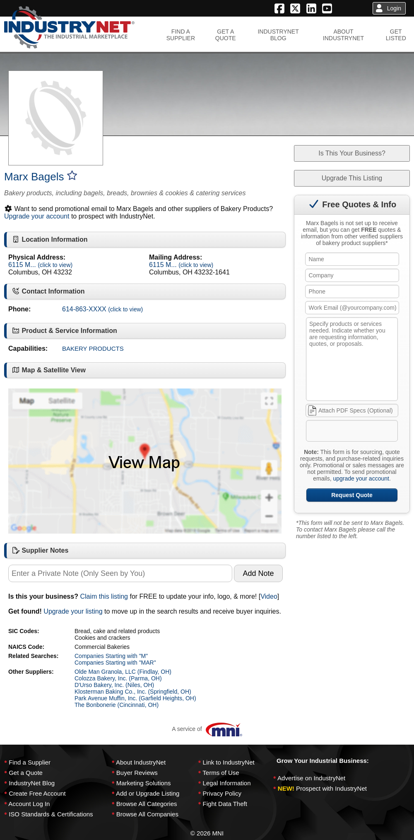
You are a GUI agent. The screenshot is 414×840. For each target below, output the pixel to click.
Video (268, 596)
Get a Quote (26, 772)
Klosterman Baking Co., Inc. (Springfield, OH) (133, 691)
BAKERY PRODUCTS (93, 348)
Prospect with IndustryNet (331, 788)
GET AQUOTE (225, 34)
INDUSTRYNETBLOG (278, 34)
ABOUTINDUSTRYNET (343, 34)
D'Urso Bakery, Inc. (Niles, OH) (114, 685)
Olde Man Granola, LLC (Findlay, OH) (123, 671)
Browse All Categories (146, 803)
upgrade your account (361, 478)
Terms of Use (220, 772)
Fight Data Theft (225, 803)
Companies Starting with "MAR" (115, 662)
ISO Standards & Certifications (51, 814)
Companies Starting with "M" (111, 656)
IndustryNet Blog (32, 783)
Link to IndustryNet (229, 762)
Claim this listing (104, 596)
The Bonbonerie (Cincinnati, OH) (117, 705)
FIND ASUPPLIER (180, 34)
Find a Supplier (30, 762)
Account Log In (29, 803)
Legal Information (227, 783)
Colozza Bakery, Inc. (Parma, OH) (118, 678)
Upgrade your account (36, 216)
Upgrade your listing (72, 611)
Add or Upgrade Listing (147, 793)
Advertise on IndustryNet (311, 778)
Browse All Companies (147, 814)
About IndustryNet (141, 762)
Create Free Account (37, 793)
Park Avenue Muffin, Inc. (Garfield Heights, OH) (135, 698)
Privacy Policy (222, 793)
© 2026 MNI (207, 833)
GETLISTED (396, 34)
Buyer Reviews (137, 772)
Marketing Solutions (143, 783)
